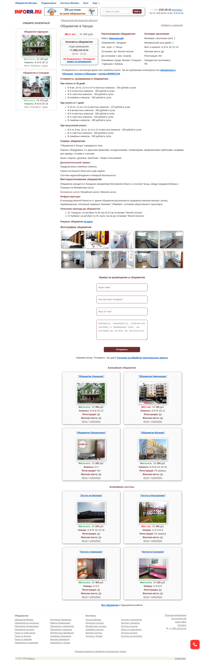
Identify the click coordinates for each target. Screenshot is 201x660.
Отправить (122, 349)
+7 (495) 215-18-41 (79, 50)
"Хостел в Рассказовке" (153, 495)
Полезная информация (175, 615)
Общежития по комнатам (26, 643)
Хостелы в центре (129, 626)
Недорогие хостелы (95, 623)
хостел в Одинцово (85, 74)
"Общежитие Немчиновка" (152, 376)
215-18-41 (161, 9)
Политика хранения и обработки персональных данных (100, 651)
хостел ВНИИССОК (109, 74)
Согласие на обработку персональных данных (142, 357)
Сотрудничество (178, 618)
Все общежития (110, 605)
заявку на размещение (79, 61)
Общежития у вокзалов (61, 629)
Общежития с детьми (60, 643)
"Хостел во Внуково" (91, 495)
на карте (88, 221)
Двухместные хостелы (96, 626)
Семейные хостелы (95, 629)
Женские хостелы (94, 633)
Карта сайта (180, 622)
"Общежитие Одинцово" (91, 376)
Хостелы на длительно (131, 636)
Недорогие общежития (60, 620)
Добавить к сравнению (172, 25)
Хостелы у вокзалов (130, 623)
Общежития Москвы (26, 3)
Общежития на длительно (27, 623)
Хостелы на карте (129, 633)
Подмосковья (48, 3)
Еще (96, 3)
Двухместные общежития (62, 633)
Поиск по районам (23, 639)
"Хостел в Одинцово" (91, 552)
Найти (137, 11)
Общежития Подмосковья (27, 626)
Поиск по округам (23, 636)
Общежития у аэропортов (62, 626)
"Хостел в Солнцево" (152, 552)
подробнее (95, 421)
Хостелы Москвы (69, 3)
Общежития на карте (24, 629)
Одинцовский (116, 38)
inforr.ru (31, 658)
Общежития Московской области (79, 20)
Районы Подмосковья (60, 623)
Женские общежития (60, 639)
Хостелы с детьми (94, 636)
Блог (86, 3)
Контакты (177, 9)
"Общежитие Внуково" (153, 432)
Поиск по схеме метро (25, 633)
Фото (85, 421)
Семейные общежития (60, 636)
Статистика (180, 658)
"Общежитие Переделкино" (91, 432)
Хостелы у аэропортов (131, 620)
